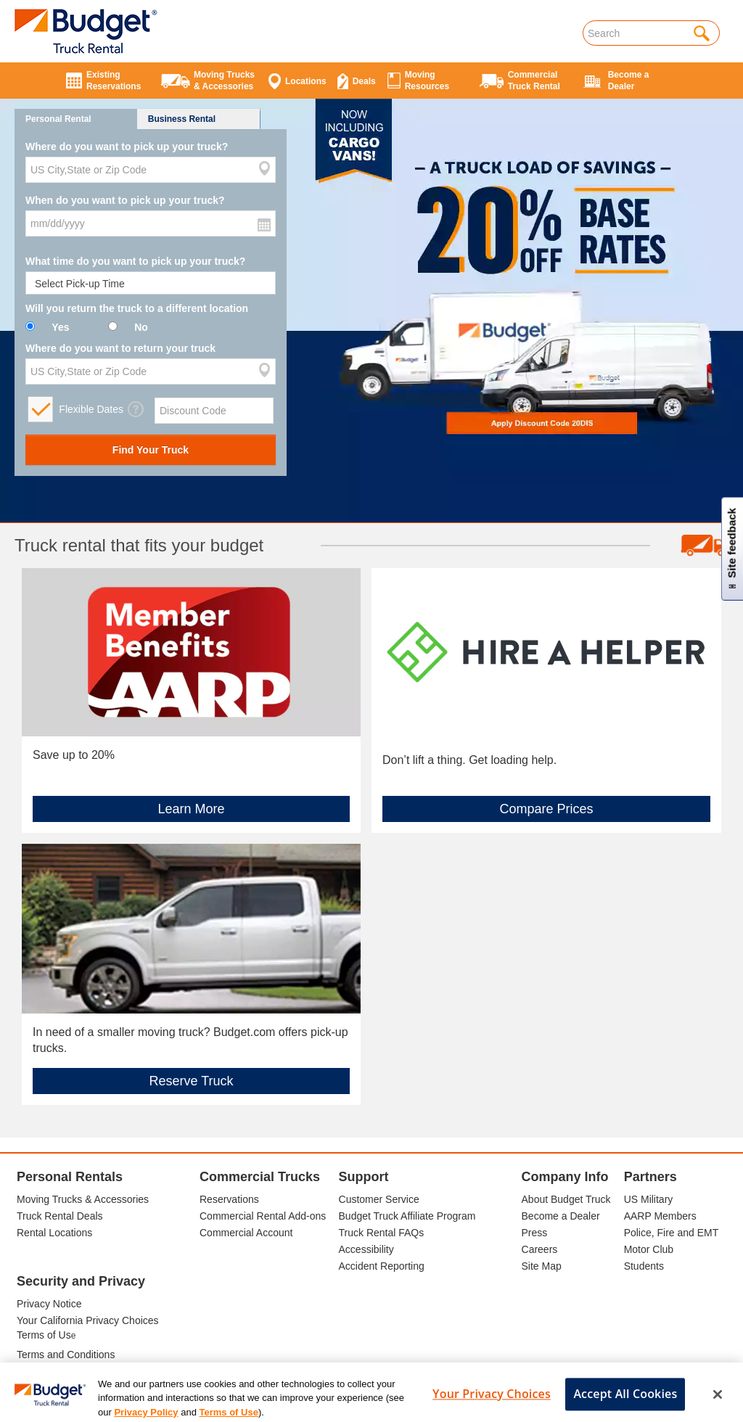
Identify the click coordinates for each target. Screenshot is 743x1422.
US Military (648, 1199)
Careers (540, 1249)
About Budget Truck (566, 1199)
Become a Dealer (561, 1216)
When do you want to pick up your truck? (125, 200)
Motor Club (648, 1249)
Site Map (542, 1266)
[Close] (718, 1405)
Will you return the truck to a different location (136, 308)
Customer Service (379, 1199)
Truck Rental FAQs (381, 1232)
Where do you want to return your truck (120, 348)
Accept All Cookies (625, 1405)
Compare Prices (546, 809)
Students (644, 1266)
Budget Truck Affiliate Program (407, 1216)
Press (535, 1232)
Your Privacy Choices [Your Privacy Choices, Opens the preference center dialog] (491, 1405)
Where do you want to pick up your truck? (126, 146)
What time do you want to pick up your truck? (135, 261)
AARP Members (660, 1216)
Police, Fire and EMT (671, 1232)
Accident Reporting (381, 1266)
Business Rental (181, 119)
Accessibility (366, 1249)
